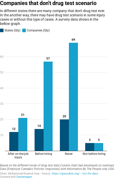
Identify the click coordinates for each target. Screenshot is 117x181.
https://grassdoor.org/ (66, 173)
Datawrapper (24, 176)
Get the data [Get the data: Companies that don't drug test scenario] (90, 173)
